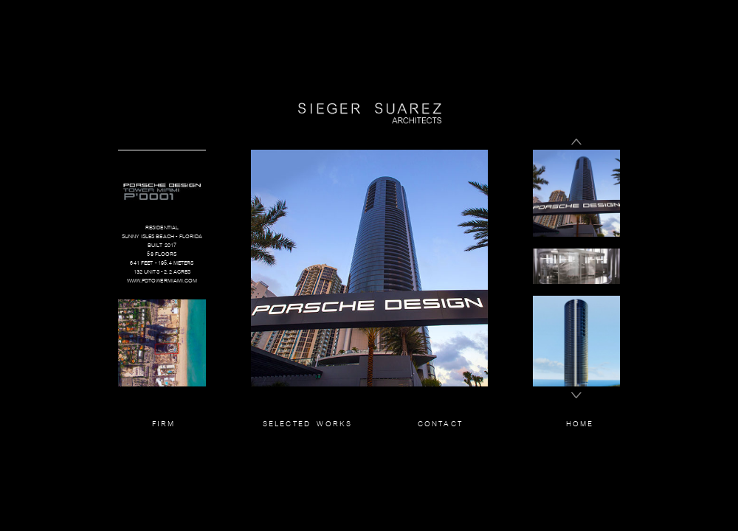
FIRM (164, 423)
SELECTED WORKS (308, 423)
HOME (580, 423)
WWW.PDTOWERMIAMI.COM (162, 280)
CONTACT (440, 423)
